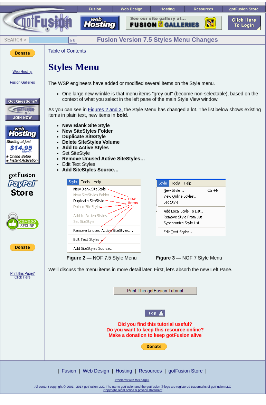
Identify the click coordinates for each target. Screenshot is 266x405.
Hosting (168, 9)
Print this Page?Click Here (22, 275)
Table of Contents (67, 51)
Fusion (95, 9)
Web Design (132, 9)
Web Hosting (22, 72)
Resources (203, 9)
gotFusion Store (243, 9)
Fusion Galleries (22, 82)
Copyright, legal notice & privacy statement (132, 390)
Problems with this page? (132, 380)
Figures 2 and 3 (104, 109)
